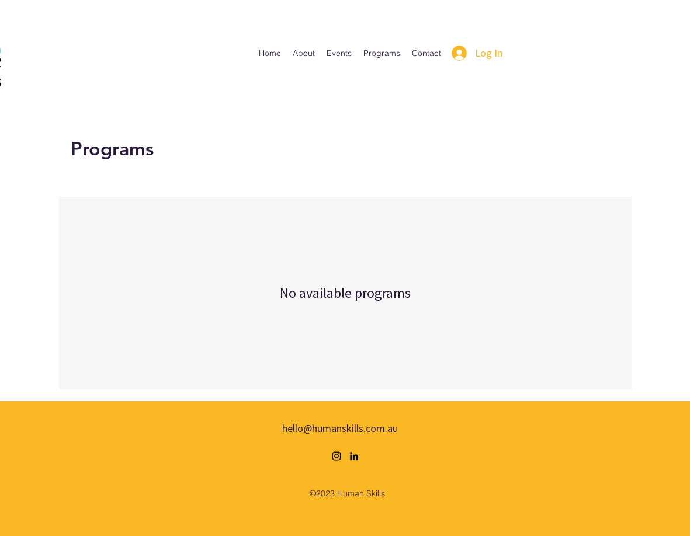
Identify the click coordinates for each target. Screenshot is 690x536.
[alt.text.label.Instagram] (336, 456)
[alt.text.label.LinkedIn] (354, 456)
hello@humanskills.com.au (340, 428)
